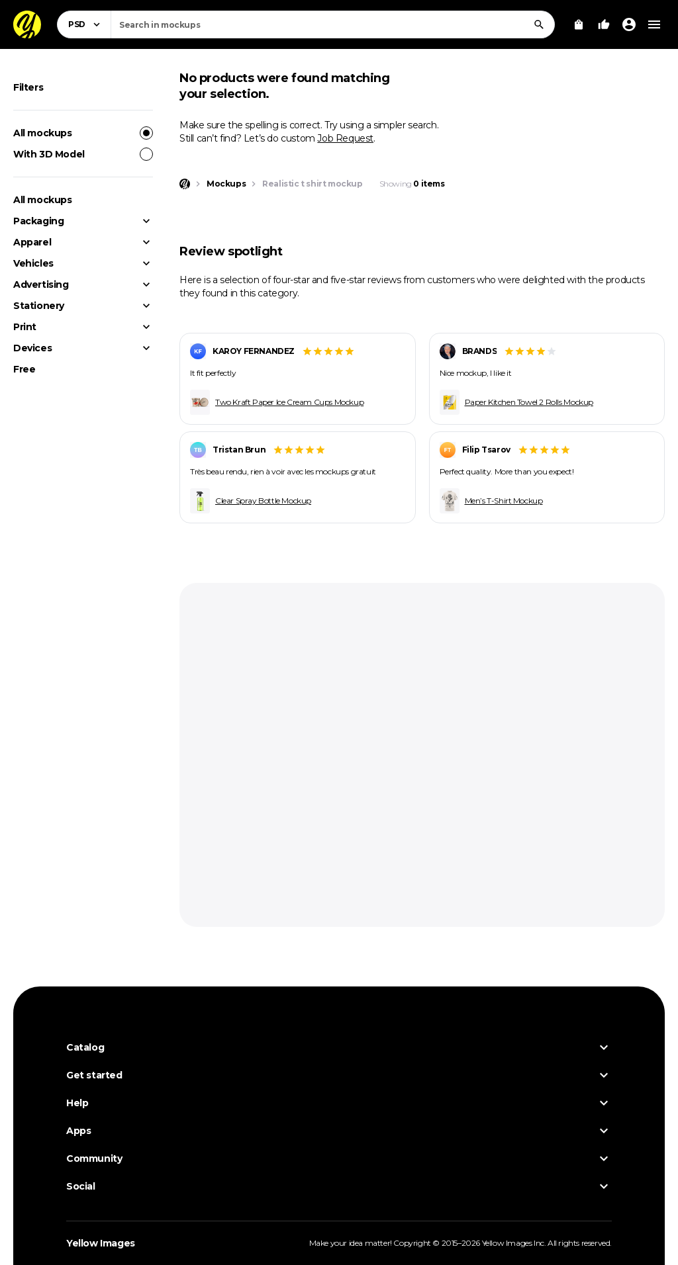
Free (24, 369)
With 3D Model (83, 154)
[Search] (539, 24)
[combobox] (332, 24)
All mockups (83, 133)
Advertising (41, 284)
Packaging (38, 221)
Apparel (32, 242)
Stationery (38, 306)
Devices (32, 348)
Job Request (345, 138)
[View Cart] (578, 24)
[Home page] (184, 184)
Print (24, 327)
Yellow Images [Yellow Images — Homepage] (100, 1243)
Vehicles (33, 263)
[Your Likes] (603, 24)
